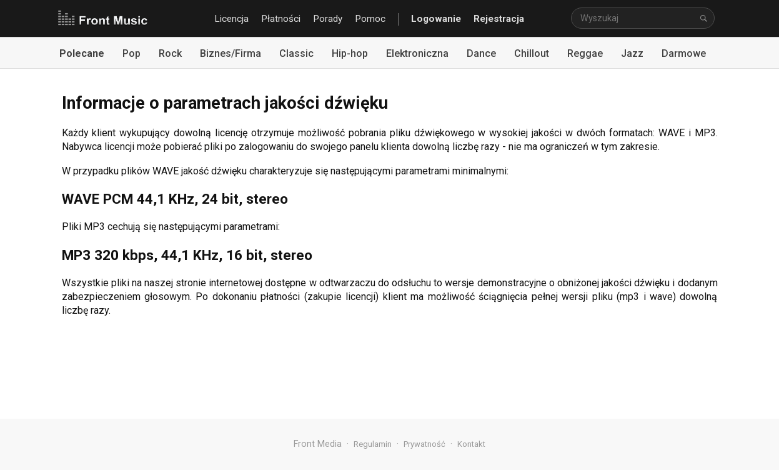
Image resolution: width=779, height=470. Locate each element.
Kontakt (471, 444)
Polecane (81, 53)
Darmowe (684, 53)
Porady (327, 18)
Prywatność (424, 444)
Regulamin (373, 444)
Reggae (585, 53)
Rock (170, 53)
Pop (131, 53)
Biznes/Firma (230, 53)
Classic (296, 53)
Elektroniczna (417, 53)
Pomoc (370, 18)
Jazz (632, 53)
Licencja (231, 18)
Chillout (531, 53)
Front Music (102, 19)
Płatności (280, 18)
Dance (481, 53)
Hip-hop (350, 53)
